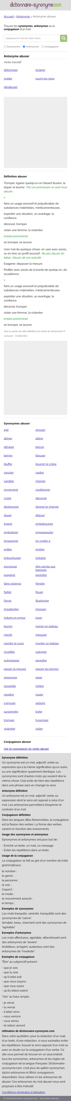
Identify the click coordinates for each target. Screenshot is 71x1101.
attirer (39, 438)
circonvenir (11, 489)
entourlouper (12, 558)
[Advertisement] (35, 132)
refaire (39, 686)
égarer (8, 524)
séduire (40, 703)
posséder (10, 686)
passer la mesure (15, 669)
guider (8, 78)
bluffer (8, 464)
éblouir (40, 515)
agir (6, 430)
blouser (40, 455)
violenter (9, 728)
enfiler (8, 549)
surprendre (11, 711)
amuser (40, 430)
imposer (40, 609)
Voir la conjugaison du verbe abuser (26, 748)
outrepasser (12, 660)
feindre (40, 583)
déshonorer (11, 506)
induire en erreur (15, 617)
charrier (40, 481)
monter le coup (14, 643)
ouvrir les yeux (44, 78)
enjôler (39, 549)
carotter (9, 481)
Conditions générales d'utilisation (23, 1092)
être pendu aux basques (45, 568)
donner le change (47, 506)
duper (8, 515)
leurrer (8, 626)
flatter (8, 592)
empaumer (11, 541)
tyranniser (41, 720)
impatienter (11, 609)
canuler (9, 472)
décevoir (41, 498)
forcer (8, 600)
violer (39, 728)
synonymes (25, 26)
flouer (39, 592)
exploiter (41, 575)
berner (8, 455)
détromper (11, 70)
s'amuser (10, 703)
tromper (9, 720)
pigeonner (10, 677)
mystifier (9, 652)
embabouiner (44, 524)
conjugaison (11, 29)
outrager (41, 652)
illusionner (42, 600)
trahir (38, 711)
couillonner (42, 489)
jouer (38, 617)
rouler (39, 694)
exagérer (9, 575)
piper (38, 677)
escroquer (10, 566)
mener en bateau (46, 626)
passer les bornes (47, 669)
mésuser (41, 635)
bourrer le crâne (45, 464)
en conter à (42, 541)
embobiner (11, 532)
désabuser (11, 87)
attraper (9, 447)
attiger (8, 438)
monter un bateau (47, 643)
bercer (39, 447)
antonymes (41, 26)
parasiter (41, 660)
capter (39, 472)
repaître (9, 694)
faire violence (12, 583)
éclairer (40, 70)
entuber (40, 558)
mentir (8, 635)
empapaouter (44, 532)
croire (7, 498)
